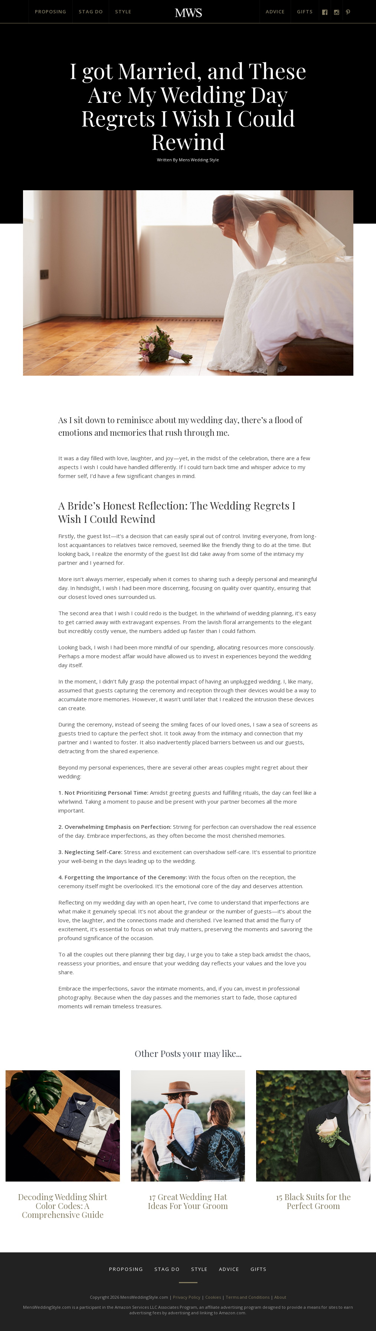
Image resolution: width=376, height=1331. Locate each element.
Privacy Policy (186, 1297)
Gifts (305, 11)
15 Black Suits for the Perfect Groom (313, 1201)
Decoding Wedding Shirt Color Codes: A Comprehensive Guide (62, 1205)
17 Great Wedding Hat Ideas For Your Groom (188, 1201)
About (280, 1297)
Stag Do (91, 11)
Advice (275, 11)
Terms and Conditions (247, 1297)
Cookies (213, 1297)
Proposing (50, 11)
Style (123, 11)
